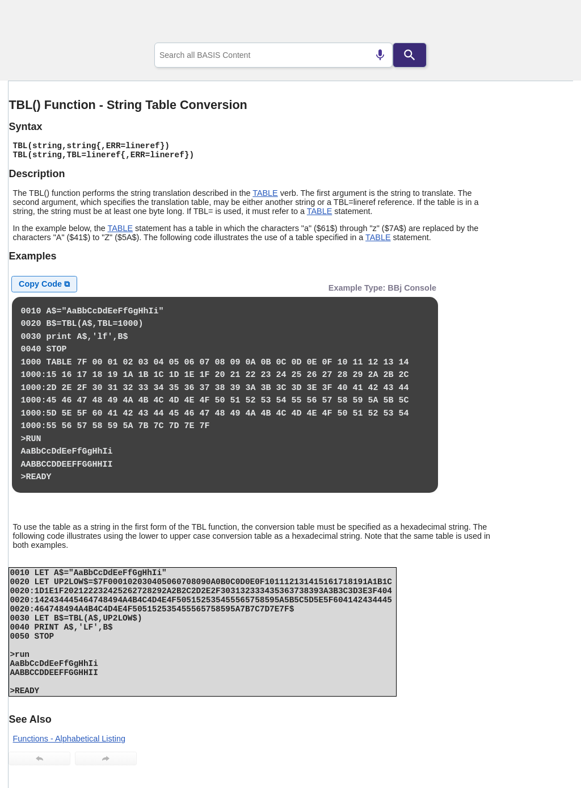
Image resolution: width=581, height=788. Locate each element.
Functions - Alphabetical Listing (69, 738)
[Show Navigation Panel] (550, 23)
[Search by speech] (380, 55)
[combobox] (273, 55)
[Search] (410, 55)
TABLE (265, 193)
